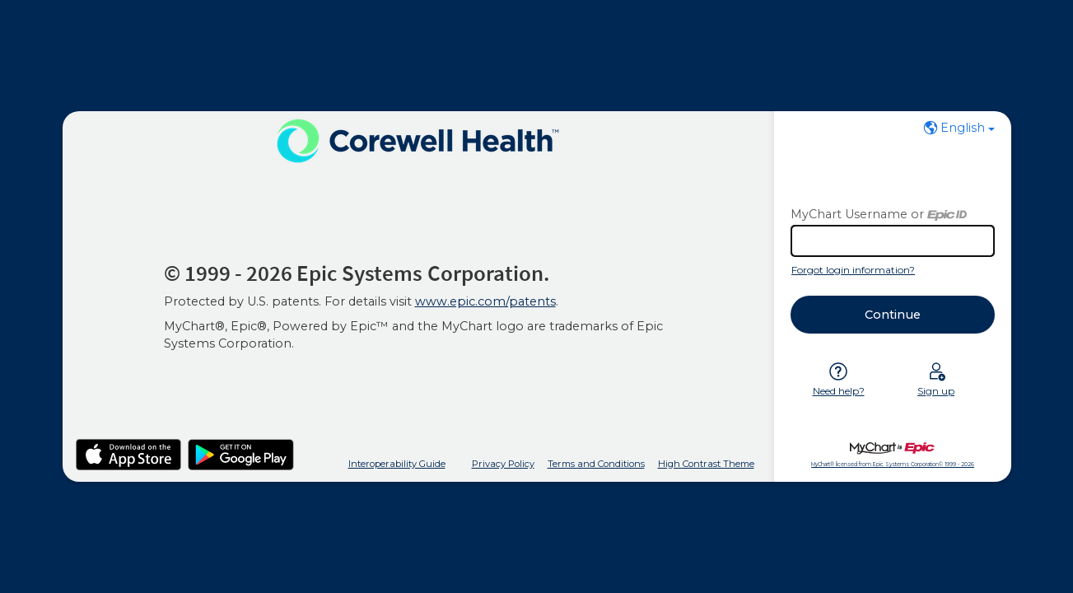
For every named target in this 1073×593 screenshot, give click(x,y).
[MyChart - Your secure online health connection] (418, 141)
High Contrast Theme (706, 463)
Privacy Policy (503, 463)
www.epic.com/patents (485, 301)
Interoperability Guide (397, 463)
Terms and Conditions (596, 463)
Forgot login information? (853, 270)
